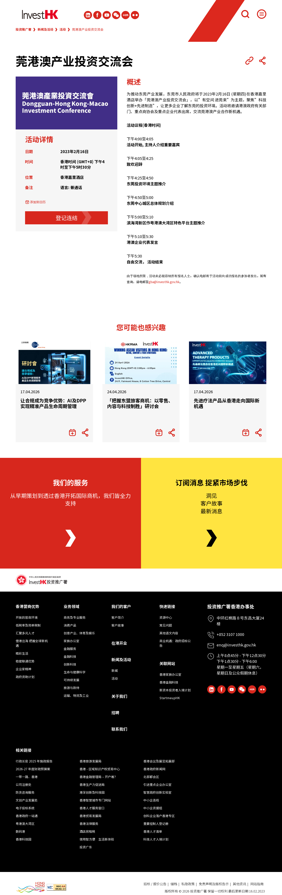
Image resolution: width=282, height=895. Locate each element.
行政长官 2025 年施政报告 (34, 761)
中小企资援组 (152, 808)
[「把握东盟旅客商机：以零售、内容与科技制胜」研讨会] (141, 362)
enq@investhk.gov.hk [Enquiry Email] (236, 645)
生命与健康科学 (75, 672)
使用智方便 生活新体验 (97, 839)
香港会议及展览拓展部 (159, 761)
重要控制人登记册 (155, 823)
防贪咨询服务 (25, 792)
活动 (63, 29)
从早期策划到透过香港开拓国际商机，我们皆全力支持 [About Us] (70, 499)
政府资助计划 (25, 676)
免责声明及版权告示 (214, 883)
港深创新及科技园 (92, 792)
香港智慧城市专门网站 (95, 800)
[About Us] (71, 538)
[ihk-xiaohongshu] (125, 15)
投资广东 (86, 847)
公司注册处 (23, 784)
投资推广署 (23, 29)
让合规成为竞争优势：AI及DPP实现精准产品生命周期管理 (53, 403)
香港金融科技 (168, 682)
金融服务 (70, 648)
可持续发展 (71, 679)
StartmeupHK (169, 697)
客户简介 (117, 617)
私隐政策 (188, 883)
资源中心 (165, 617)
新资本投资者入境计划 (175, 690)
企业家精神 (23, 669)
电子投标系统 (25, 808)
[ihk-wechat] (116, 15)
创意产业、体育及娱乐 (79, 633)
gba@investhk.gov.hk (164, 281)
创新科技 (70, 664)
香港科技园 (23, 839)
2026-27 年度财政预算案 (33, 769)
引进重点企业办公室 (157, 784)
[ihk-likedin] (88, 15)
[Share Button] (262, 61)
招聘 (115, 712)
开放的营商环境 (27, 617)
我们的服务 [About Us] (70, 482)
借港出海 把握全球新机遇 (32, 643)
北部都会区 (151, 776)
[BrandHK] (30, 887)
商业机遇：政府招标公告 (175, 643)
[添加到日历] (72, 433)
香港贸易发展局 (90, 815)
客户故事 (117, 625)
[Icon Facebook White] (97, 15)
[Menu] (261, 14)
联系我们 (119, 729)
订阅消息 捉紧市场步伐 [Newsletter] (211, 482)
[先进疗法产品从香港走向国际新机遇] (227, 362)
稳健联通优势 (25, 661)
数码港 (20, 831)
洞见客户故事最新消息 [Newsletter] (211, 503)
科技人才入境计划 (155, 839)
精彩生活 (22, 653)
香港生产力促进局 (92, 784)
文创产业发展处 (27, 800)
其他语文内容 (168, 633)
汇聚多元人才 (25, 633)
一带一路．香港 (27, 776)
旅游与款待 (71, 687)
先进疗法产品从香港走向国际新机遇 (226, 403)
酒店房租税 (87, 831)
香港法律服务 (89, 823)
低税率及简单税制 (28, 625)
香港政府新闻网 (154, 769)
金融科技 (70, 656)
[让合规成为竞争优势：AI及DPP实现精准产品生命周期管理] (54, 362)
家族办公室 (71, 640)
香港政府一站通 (27, 815)
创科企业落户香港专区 (159, 815)
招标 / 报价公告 (155, 883)
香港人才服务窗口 (92, 808)
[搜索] (245, 14)
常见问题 (165, 625)
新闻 (114, 670)
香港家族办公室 (170, 674)
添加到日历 (38, 202)
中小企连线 (151, 800)
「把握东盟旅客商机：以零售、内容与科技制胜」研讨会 (140, 403)
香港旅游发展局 (90, 761)
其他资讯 (239, 883)
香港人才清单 (152, 831)
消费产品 (70, 625)
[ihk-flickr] (135, 15)
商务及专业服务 (75, 617)
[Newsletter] (212, 538)
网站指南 (257, 883)
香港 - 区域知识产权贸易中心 (100, 769)
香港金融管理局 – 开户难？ (98, 776)
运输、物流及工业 (76, 695)
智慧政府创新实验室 (157, 792)
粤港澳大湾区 (25, 823)
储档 (174, 883)
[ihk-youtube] (107, 15)
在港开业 (119, 643)
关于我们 (119, 696)
